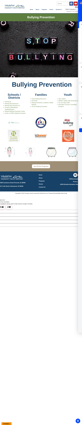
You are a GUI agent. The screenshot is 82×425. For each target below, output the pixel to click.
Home (31, 9)
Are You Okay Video (64, 102)
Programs (44, 9)
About (37, 9)
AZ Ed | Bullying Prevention (39, 106)
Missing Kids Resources (11, 103)
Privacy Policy (77, 181)
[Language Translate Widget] (70, 9)
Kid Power (34, 100)
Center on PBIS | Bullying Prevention (15, 113)
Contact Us (59, 9)
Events (51, 9)
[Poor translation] (9, 207)
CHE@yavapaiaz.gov (75, 179)
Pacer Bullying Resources (39, 99)
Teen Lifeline (62, 99)
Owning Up (8, 101)
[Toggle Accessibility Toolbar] (77, 420)
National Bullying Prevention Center (15, 111)
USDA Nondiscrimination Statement (71, 184)
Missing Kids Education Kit (12, 105)
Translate (74, 11)
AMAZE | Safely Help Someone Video (69, 100)
